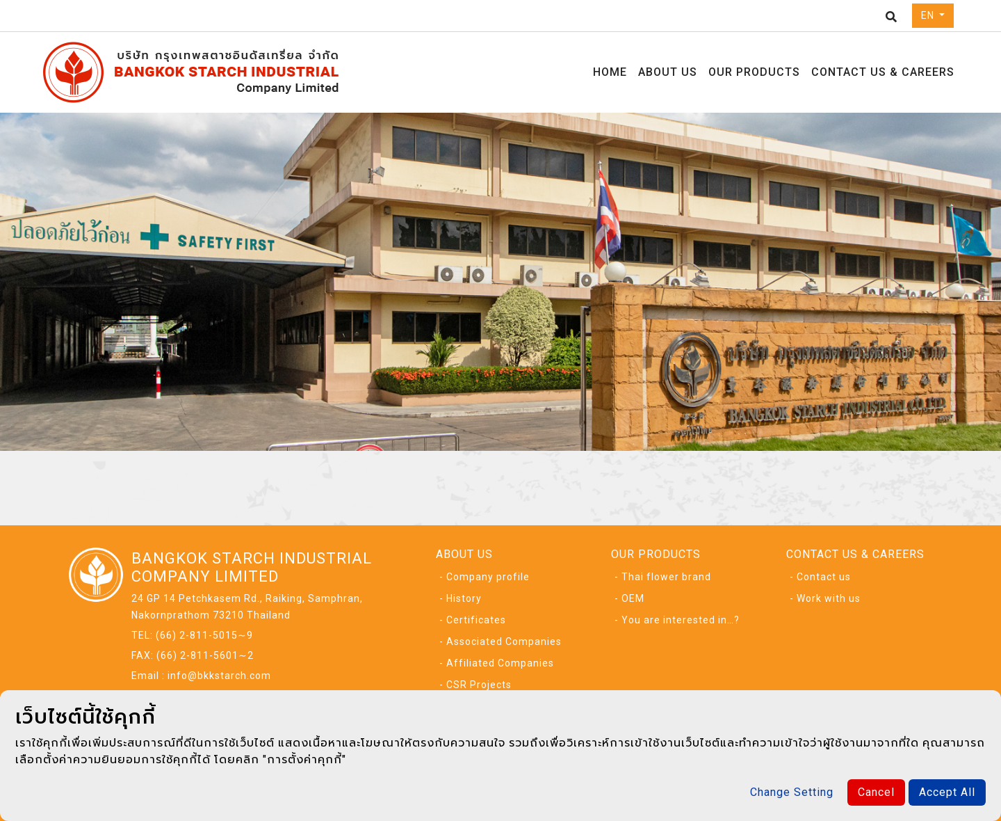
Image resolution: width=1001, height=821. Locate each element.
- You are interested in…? (677, 619)
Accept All (947, 792)
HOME (610, 72)
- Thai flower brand (663, 576)
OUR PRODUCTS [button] (754, 72)
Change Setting (791, 792)
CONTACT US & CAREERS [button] (882, 72)
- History (460, 598)
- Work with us (825, 598)
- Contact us (820, 576)
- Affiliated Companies (496, 663)
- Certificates (472, 619)
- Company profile (484, 576)
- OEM (629, 598)
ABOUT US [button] (667, 72)
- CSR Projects (475, 684)
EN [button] (929, 15)
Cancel (876, 792)
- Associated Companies (500, 641)
